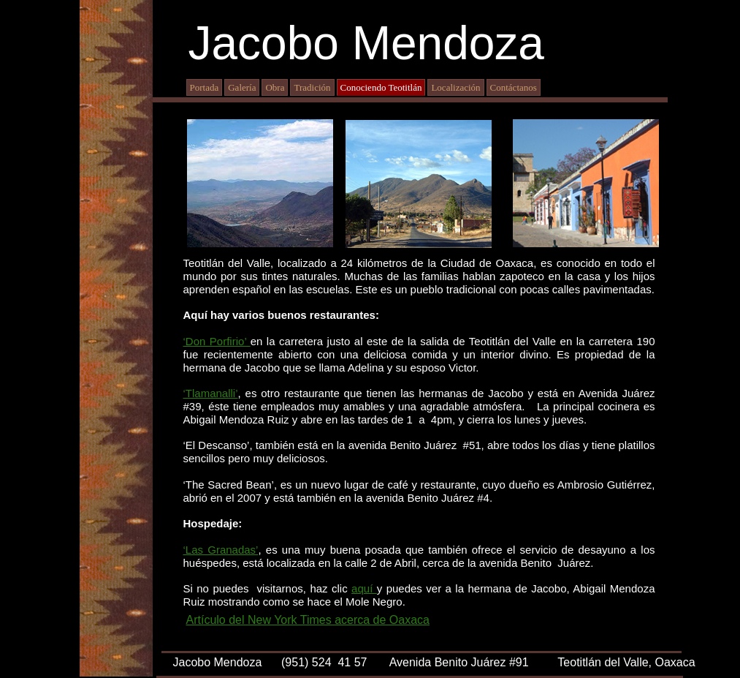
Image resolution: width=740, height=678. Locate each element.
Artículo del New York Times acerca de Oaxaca (308, 620)
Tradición (312, 87)
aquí (364, 588)
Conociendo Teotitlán (381, 87)
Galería (242, 87)
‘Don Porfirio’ (217, 341)
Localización (455, 87)
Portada (204, 87)
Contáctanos (513, 87)
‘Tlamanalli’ (210, 393)
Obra (274, 87)
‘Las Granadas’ (221, 549)
